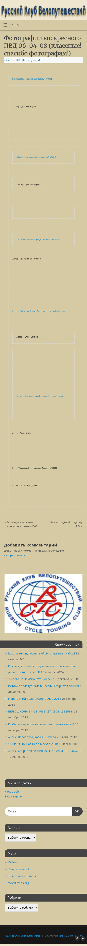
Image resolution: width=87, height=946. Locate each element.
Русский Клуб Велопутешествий (23, 936)
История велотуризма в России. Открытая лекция (43, 686)
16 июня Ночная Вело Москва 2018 (33, 744)
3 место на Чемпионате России (30, 679)
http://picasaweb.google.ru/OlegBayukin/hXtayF (39, 311)
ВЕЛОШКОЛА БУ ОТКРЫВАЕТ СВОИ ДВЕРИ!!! (40, 711)
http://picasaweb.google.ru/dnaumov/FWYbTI (32, 79)
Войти (12, 862)
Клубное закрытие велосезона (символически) (41, 724)
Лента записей (18, 869)
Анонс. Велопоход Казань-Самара (32, 737)
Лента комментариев (23, 876)
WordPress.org (18, 883)
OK (75, 811)
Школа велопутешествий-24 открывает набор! (41, 653)
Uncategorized (31, 60)
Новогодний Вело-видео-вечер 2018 (34, 699)
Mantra (63, 936)
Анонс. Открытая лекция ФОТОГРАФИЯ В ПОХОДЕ (44, 751)
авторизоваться (14, 555)
